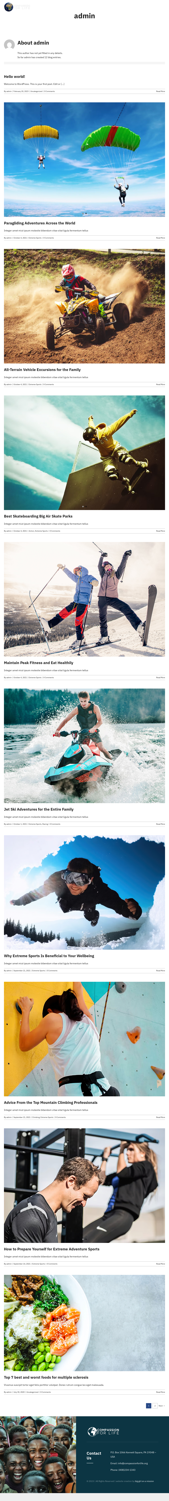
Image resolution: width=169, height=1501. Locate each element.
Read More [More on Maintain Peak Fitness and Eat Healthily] (160, 677)
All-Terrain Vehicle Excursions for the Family (42, 369)
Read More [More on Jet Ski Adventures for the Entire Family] (160, 824)
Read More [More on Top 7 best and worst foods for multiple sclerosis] (160, 1392)
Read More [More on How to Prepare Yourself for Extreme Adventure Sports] (160, 1264)
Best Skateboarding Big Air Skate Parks (38, 516)
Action (31, 531)
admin (9, 91)
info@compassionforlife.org (133, 1463)
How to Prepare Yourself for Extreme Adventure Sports (51, 1249)
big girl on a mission (144, 1481)
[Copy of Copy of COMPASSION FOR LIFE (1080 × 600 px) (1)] (17, 3)
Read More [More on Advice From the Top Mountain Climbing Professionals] (160, 1117)
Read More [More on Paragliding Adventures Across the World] (160, 238)
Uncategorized (36, 91)
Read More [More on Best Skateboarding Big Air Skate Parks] (160, 531)
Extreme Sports (35, 238)
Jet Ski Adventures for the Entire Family (39, 809)
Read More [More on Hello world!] (160, 91)
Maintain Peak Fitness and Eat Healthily (38, 662)
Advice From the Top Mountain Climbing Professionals (50, 1102)
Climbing (36, 1117)
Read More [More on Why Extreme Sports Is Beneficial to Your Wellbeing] (160, 970)
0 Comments (49, 91)
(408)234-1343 (126, 1469)
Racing (45, 824)
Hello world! (14, 76)
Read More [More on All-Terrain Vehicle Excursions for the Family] (160, 384)
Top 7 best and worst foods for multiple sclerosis (46, 1377)
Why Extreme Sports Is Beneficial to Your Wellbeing (49, 955)
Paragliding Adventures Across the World (39, 223)
